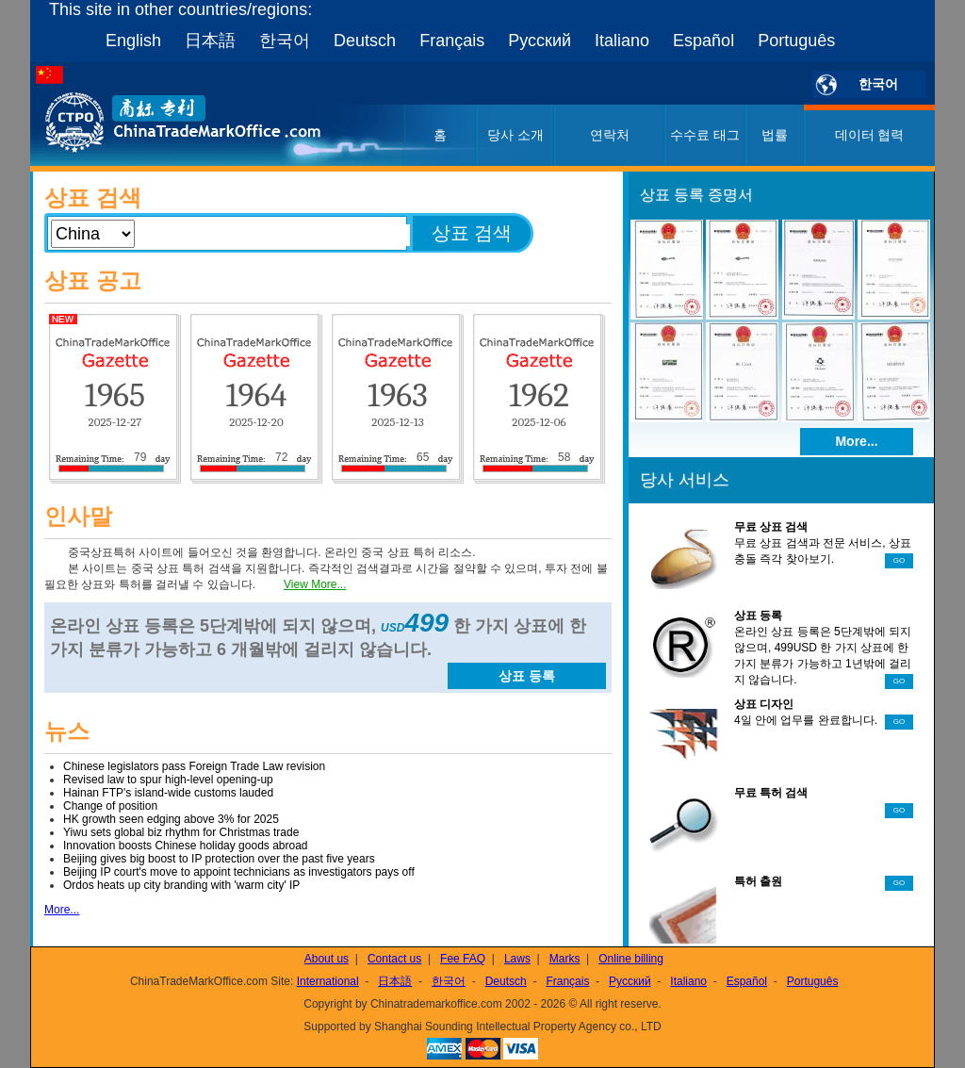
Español (703, 40)
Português (796, 40)
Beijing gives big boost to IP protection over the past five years (219, 858)
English (133, 40)
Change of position (110, 806)
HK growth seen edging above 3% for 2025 (171, 819)
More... (61, 909)
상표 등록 (527, 675)
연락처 (610, 134)
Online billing (630, 958)
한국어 (284, 40)
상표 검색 (472, 232)
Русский (539, 40)
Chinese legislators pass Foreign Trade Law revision (194, 766)
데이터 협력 (870, 134)
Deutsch (365, 40)
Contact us (394, 958)
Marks (565, 958)
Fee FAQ (462, 958)
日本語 (210, 40)
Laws (517, 958)
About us (326, 958)
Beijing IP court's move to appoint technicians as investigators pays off (239, 872)
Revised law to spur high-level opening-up (168, 779)
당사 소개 (515, 134)
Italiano (622, 40)
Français (451, 40)
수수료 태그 (705, 134)
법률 (774, 134)
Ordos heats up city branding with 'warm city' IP (181, 885)
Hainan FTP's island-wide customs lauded (168, 792)
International (328, 981)
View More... (315, 584)
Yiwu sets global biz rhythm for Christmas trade (181, 832)
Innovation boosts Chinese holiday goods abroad (185, 845)
